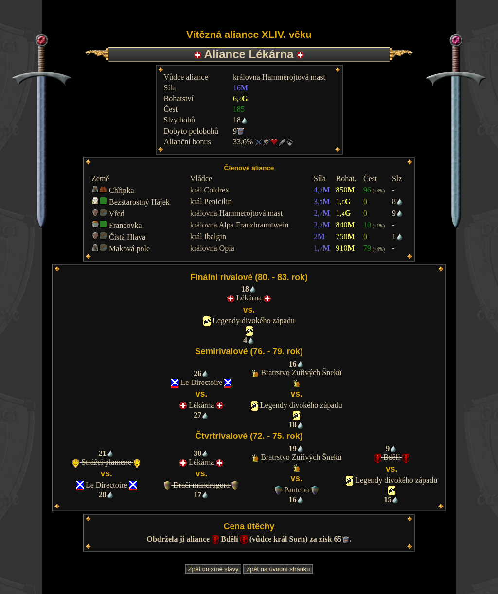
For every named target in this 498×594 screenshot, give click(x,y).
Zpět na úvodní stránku (278, 569)
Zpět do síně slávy (213, 569)
